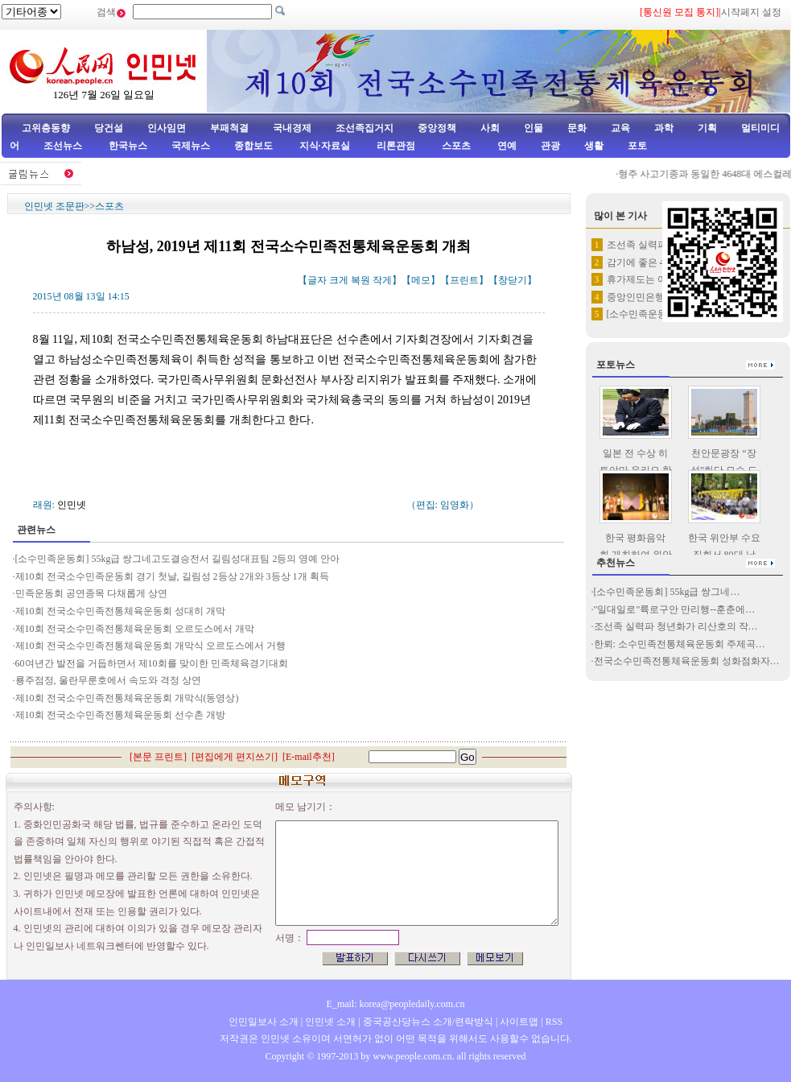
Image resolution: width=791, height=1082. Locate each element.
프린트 (464, 280)
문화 (577, 128)
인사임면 (166, 128)
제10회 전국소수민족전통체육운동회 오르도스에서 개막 (134, 628)
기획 (707, 128)
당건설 (108, 128)
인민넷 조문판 (54, 206)
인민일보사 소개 (264, 1021)
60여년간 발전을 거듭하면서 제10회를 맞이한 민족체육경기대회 (151, 663)
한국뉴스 (128, 145)
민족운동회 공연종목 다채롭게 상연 (91, 593)
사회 (490, 128)
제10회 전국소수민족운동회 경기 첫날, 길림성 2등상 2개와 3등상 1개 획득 (172, 576)
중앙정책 (437, 128)
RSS (554, 1021)
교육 (620, 128)
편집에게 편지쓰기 (234, 756)
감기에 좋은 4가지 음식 (656, 262)
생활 (594, 145)
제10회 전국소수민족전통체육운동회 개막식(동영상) (127, 698)
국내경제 (292, 128)
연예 (506, 145)
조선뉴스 (63, 145)
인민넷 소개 (329, 1021)
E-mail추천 (309, 756)
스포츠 (455, 145)
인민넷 (71, 504)
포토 (637, 145)
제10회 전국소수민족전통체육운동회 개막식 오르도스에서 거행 (150, 645)
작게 (382, 280)
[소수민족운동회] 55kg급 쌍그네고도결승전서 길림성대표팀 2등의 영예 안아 (177, 558)
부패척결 (229, 128)
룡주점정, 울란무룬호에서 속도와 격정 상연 (108, 680)
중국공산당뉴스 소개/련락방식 (428, 1021)
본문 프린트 (158, 756)
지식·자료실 (325, 145)
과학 (664, 128)
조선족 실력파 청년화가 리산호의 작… (676, 626)
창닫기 (512, 280)
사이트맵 (519, 1021)
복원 (360, 280)
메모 (421, 280)
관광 (550, 145)
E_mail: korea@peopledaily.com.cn (396, 1004)
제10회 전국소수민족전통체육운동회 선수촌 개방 (120, 715)
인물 (533, 128)
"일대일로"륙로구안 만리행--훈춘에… (675, 609)
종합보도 (253, 145)
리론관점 (396, 145)
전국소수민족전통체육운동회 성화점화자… (687, 661)
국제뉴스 (190, 145)
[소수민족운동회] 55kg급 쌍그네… (667, 591)
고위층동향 (46, 128)
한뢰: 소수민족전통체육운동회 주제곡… (679, 644)
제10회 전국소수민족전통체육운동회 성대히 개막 (120, 611)
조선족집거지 (364, 128)
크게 (338, 280)
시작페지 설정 (751, 12)
